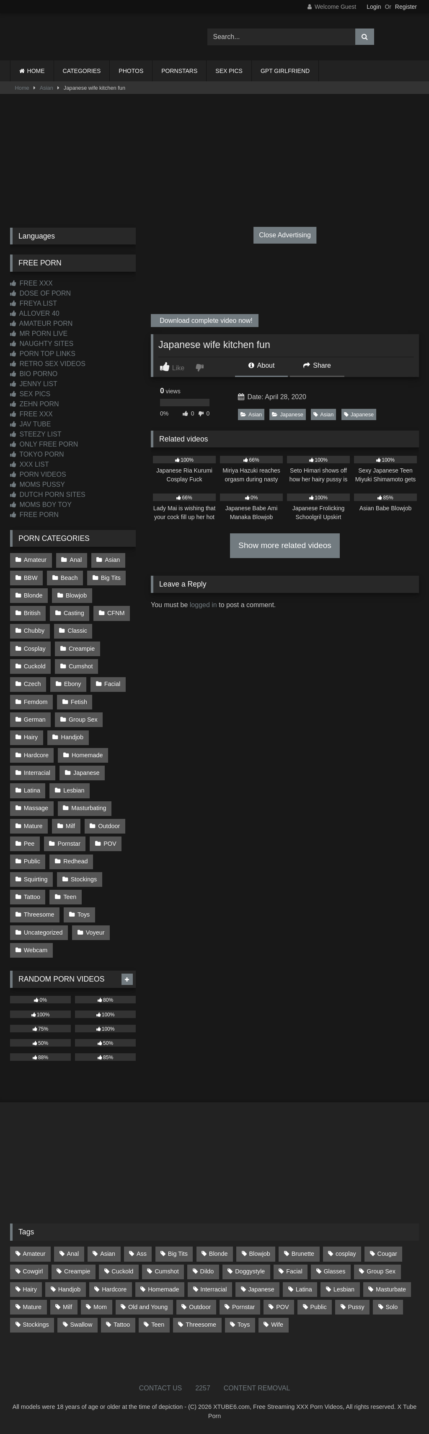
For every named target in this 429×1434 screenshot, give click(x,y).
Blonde (33, 595)
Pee (29, 843)
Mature (33, 826)
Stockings (84, 879)
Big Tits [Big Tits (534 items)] (178, 1253)
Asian (46, 88)
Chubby (34, 630)
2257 (202, 1388)
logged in (203, 604)
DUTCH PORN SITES (47, 494)
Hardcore (36, 755)
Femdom (36, 702)
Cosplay (35, 648)
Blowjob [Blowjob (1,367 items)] (259, 1253)
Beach (69, 577)
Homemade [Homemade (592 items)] (163, 1289)
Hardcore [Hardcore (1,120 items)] (114, 1289)
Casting (74, 613)
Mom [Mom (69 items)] (100, 1307)
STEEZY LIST (36, 434)
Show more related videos (284, 545)
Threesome (39, 914)
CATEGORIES (82, 71)
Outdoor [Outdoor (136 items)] (200, 1307)
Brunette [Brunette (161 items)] (303, 1253)
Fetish (79, 702)
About (261, 365)
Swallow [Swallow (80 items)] (81, 1324)
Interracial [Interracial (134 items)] (213, 1289)
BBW (31, 577)
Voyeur (95, 932)
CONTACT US (160, 1388)
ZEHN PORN (34, 404)
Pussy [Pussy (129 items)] (356, 1307)
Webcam (36, 950)
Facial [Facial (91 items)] (294, 1271)
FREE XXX (31, 283)
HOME (36, 71)
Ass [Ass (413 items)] (142, 1253)
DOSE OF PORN (40, 293)
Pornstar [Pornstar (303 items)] (243, 1307)
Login (374, 6)
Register (406, 6)
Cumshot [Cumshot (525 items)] (167, 1271)
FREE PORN (34, 514)
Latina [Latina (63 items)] (304, 1289)
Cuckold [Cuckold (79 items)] (122, 1271)
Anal (76, 559)
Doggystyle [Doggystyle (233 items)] (250, 1271)
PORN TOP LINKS (42, 353)
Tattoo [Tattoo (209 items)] (122, 1324)
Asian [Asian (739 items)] (107, 1253)
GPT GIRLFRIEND (285, 71)
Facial (112, 684)
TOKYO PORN (37, 454)
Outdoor (109, 826)
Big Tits (111, 577)
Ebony (72, 684)
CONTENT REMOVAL (257, 1388)
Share (317, 365)
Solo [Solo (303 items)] (392, 1307)
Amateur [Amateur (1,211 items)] (34, 1253)
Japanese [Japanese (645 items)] (261, 1289)
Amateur (35, 559)
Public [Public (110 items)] (318, 1307)
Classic (77, 630)
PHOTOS (131, 71)
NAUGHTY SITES (41, 343)
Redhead (75, 861)
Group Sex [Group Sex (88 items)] (381, 1271)
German (35, 719)
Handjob (72, 737)
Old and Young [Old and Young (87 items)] (148, 1307)
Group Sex (83, 719)
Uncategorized (43, 932)
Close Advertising (285, 235)
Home (22, 88)
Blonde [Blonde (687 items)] (218, 1253)
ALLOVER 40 (34, 313)
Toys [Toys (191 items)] (244, 1324)
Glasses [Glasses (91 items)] (334, 1271)
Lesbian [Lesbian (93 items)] (343, 1289)
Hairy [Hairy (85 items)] (30, 1289)
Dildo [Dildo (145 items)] (207, 1271)
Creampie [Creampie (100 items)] (77, 1271)
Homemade (87, 755)
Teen (69, 897)
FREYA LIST (33, 303)
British (32, 613)
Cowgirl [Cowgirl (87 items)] (33, 1271)
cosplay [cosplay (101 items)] (346, 1253)
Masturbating (88, 808)
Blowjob (76, 595)
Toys (84, 914)
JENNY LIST (33, 383)
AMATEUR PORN (41, 323)
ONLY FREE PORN (44, 444)
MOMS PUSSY (37, 484)
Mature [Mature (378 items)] (32, 1307)
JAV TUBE (30, 424)
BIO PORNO (33, 373)
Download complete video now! (205, 320)
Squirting (36, 879)
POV (109, 843)
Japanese (287, 414)
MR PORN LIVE (38, 333)
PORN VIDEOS (38, 474)
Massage (36, 808)
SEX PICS (229, 71)
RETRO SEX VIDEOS (47, 363)
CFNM (116, 613)
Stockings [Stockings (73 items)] (36, 1324)
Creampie (82, 648)
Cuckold (35, 666)
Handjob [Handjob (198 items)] (69, 1289)
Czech (32, 684)
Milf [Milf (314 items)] (67, 1307)
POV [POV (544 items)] (282, 1307)
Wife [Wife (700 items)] (277, 1324)
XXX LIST (29, 464)
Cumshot (81, 666)
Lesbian (73, 790)
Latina (32, 790)
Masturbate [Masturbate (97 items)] (391, 1289)
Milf (70, 826)
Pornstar (69, 843)
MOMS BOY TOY (41, 504)
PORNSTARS (179, 71)
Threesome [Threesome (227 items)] (201, 1324)
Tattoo (32, 897)
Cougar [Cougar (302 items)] (387, 1253)
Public (32, 861)
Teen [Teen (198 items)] (157, 1324)
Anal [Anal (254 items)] (73, 1253)
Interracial (37, 772)
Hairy (31, 737)
